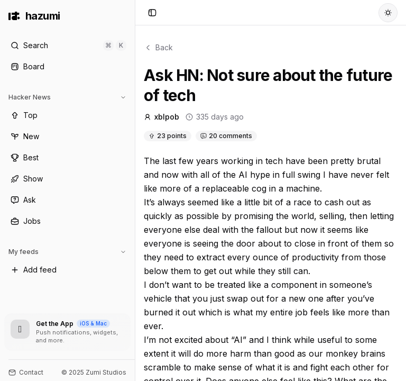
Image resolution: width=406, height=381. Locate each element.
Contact (25, 372)
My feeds (67, 252)
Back (158, 47)
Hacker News (67, 97)
